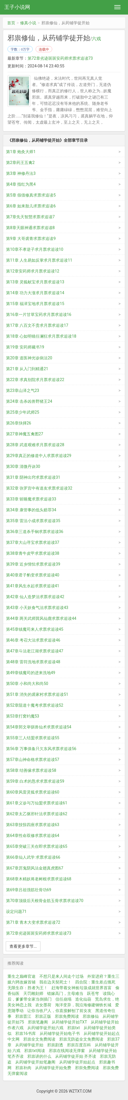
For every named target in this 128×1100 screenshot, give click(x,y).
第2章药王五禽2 (20, 162)
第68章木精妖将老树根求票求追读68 (38, 879)
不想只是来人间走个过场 (61, 976)
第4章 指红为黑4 (21, 184)
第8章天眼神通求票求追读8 (30, 227)
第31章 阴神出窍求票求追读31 (33, 477)
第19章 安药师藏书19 (25, 347)
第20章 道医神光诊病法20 (29, 358)
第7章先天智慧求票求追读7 (30, 217)
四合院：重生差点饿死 (95, 982)
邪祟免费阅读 (67, 1016)
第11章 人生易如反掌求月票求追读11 (39, 260)
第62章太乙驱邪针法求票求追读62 (36, 814)
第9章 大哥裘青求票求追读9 (31, 238)
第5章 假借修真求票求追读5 (31, 195)
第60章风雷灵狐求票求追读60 (32, 792)
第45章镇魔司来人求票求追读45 (34, 629)
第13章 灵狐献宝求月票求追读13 (35, 282)
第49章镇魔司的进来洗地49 (30, 672)
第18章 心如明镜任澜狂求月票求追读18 (41, 336)
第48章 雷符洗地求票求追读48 (33, 662)
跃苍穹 (93, 993)
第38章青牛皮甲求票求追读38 (32, 553)
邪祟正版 (43, 1016)
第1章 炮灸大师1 (21, 151)
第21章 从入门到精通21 (27, 368)
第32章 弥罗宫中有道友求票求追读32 (39, 488)
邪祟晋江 (23, 1016)
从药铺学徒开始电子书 (60, 1033)
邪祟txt (73, 1027)
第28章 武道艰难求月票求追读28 (35, 444)
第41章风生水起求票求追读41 (32, 586)
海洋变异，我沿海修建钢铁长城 (83, 1005)
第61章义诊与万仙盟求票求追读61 (36, 803)
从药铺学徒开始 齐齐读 (75, 1056)
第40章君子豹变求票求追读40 (32, 575)
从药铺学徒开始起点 (77, 1062)
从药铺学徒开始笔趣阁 (35, 1062)
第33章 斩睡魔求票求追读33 (31, 499)
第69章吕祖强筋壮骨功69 (28, 889)
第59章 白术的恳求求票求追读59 (35, 781)
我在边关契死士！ (55, 982)
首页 (11, 23)
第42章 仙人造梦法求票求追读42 (35, 596)
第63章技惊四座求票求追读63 (32, 824)
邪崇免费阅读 (87, 1067)
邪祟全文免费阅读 (39, 1039)
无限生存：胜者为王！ (27, 987)
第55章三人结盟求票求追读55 (32, 738)
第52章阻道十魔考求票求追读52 (34, 705)
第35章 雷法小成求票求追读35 (33, 520)
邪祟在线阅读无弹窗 (67, 1050)
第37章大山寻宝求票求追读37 (32, 542)
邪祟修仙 (91, 1016)
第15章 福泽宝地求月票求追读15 (35, 303)
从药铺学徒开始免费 (53, 1067)
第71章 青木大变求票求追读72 (33, 922)
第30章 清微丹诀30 (23, 466)
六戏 (96, 38)
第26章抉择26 (18, 423)
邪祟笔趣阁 (38, 1022)
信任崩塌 (63, 999)
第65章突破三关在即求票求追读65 (36, 846)
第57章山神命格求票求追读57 (32, 759)
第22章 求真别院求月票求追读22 (35, 379)
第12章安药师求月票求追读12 (32, 271)
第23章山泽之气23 (22, 390)
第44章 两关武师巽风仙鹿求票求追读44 (41, 618)
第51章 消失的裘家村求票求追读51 (37, 694)
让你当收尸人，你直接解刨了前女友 (59, 1010)
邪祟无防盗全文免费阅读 (81, 1039)
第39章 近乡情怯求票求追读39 (33, 564)
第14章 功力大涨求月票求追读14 (35, 292)
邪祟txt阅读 (34, 1050)
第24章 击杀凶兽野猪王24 (29, 401)
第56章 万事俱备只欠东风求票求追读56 (41, 748)
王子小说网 (17, 7)
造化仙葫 (83, 999)
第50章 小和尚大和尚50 (27, 683)
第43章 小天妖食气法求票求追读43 (37, 607)
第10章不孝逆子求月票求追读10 (34, 249)
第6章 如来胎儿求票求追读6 (31, 206)
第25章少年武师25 (22, 412)
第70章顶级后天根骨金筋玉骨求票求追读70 (44, 900)
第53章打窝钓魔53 (22, 716)
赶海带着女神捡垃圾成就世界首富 (81, 987)
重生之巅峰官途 (21, 976)
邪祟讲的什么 (39, 1056)
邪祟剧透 (55, 1045)
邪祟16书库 (25, 1033)
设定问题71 (16, 911)
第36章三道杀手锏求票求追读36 (34, 531)
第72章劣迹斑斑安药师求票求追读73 (60, 58)
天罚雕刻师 (33, 993)
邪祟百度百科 (79, 1045)
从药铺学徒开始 (29, 1045)
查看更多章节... (23, 946)
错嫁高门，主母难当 (65, 993)
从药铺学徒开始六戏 (45, 1027)
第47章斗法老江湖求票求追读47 (34, 651)
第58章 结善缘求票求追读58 (31, 770)
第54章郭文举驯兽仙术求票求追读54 (38, 727)
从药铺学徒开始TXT (69, 1022)
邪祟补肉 (23, 1067)
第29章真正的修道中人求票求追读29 (38, 455)
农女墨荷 (43, 1005)
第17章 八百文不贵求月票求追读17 (37, 325)
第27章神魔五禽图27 (24, 434)
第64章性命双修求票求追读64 (32, 835)
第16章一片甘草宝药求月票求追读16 (38, 314)
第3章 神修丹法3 (21, 173)
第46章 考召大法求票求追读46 (33, 640)
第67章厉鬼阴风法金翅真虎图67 (34, 868)
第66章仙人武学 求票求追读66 (33, 857)
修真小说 (28, 23)
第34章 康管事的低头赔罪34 (31, 510)
